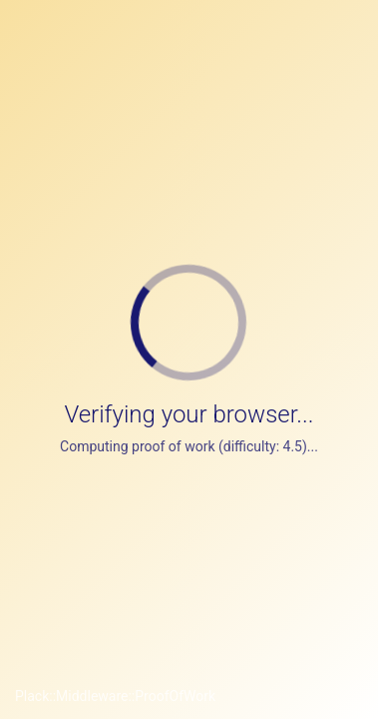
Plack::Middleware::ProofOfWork (115, 696)
